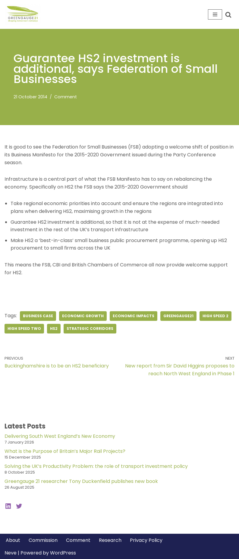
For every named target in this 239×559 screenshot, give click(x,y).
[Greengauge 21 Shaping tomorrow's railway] (24, 14)
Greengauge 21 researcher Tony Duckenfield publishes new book (81, 481)
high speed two (24, 328)
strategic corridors (90, 328)
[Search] (228, 14)
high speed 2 (215, 315)
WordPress (63, 552)
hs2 (54, 328)
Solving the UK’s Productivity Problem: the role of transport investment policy (96, 466)
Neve (11, 552)
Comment (65, 97)
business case (38, 315)
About (13, 540)
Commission (43, 540)
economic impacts (133, 315)
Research (110, 540)
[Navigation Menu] (215, 14)
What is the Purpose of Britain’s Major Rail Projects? (65, 451)
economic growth (83, 315)
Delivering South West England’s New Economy (60, 436)
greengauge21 (178, 315)
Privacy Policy (146, 540)
